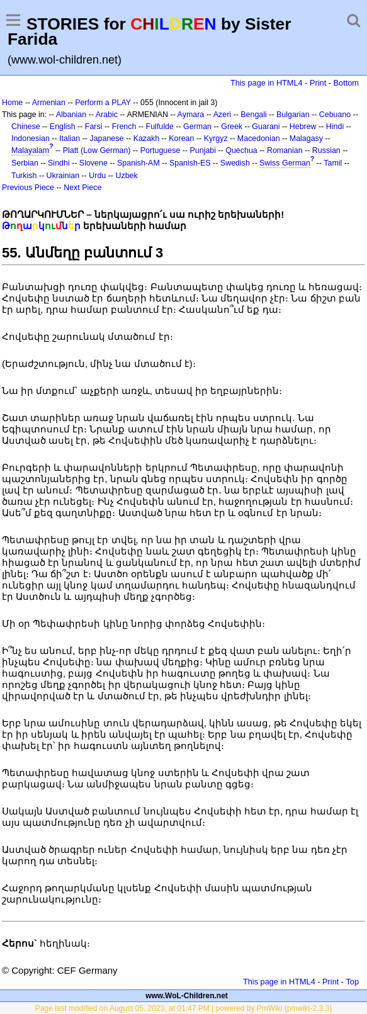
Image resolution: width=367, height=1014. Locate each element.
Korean (181, 138)
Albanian (71, 114)
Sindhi (59, 163)
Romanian (285, 150)
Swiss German (284, 163)
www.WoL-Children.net (186, 995)
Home (12, 102)
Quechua (241, 150)
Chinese (25, 126)
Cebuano (335, 114)
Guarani (265, 126)
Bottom (346, 82)
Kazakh (146, 138)
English (63, 126)
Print (318, 82)
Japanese (106, 138)
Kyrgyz (216, 138)
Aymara (191, 114)
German (197, 126)
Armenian (48, 102)
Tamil (333, 163)
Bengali (253, 114)
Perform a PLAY (103, 102)
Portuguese (160, 150)
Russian (326, 150)
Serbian (24, 163)
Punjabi (203, 150)
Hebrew (303, 126)
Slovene (93, 163)
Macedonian (258, 138)
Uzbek (126, 175)
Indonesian (30, 138)
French (124, 126)
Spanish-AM (138, 163)
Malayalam (30, 150)
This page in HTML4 (266, 82)
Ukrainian (63, 175)
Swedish (235, 163)
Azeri (222, 114)
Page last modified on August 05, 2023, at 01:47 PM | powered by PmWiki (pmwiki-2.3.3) (183, 1008)
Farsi (94, 126)
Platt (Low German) (97, 150)
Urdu (97, 175)
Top (352, 981)
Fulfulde (160, 126)
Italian (69, 138)
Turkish (24, 175)
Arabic (107, 114)
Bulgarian (293, 114)
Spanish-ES (190, 163)
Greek (231, 126)
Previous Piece (28, 187)
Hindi (335, 126)
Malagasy (306, 138)
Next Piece (82, 187)
